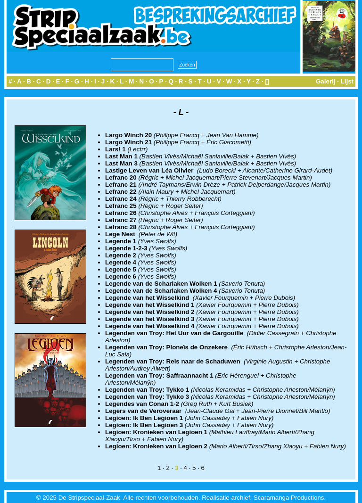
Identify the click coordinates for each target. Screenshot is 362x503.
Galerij (326, 81)
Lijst (347, 81)
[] (267, 81)
